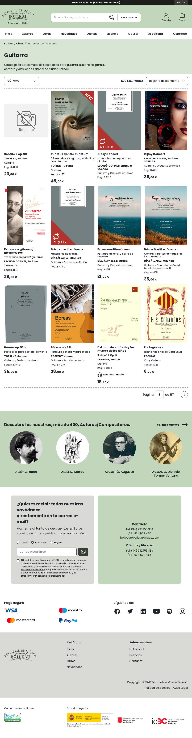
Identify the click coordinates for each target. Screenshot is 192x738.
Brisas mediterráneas (67, 249)
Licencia (112, 34)
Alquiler (133, 34)
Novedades (69, 34)
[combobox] (21, 81)
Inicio (8, 34)
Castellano (41, 542)
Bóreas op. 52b (15, 347)
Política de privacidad (32, 569)
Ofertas (92, 34)
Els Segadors (153, 347)
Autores (27, 34)
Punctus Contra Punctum (69, 154)
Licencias (135, 655)
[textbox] (21, 81)
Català (24, 542)
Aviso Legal (180, 688)
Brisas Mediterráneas (160, 249)
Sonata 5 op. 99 (15, 154)
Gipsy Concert (107, 154)
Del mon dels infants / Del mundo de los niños (116, 349)
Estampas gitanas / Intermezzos (19, 251)
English (58, 542)
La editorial (156, 34)
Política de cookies (157, 688)
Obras (47, 34)
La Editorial (136, 649)
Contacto (180, 34)
